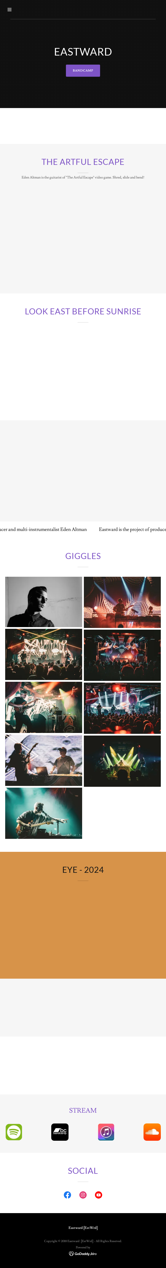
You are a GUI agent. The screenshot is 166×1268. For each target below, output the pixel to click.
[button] (23, 9)
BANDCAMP (83, 71)
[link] (67, 1196)
